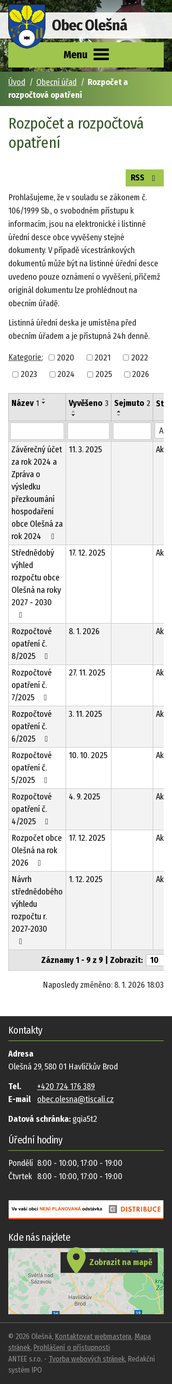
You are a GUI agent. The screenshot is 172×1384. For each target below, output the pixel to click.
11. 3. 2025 (85, 449)
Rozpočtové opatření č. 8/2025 (31, 643)
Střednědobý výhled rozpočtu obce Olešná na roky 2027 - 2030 (36, 583)
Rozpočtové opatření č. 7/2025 (31, 685)
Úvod (16, 82)
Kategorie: (25, 357)
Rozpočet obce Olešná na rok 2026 (36, 850)
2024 (66, 374)
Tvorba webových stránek (87, 1359)
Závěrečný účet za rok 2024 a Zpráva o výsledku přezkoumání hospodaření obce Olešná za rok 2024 (37, 492)
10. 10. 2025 (88, 755)
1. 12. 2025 (85, 879)
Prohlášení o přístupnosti (71, 1347)
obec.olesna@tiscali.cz (75, 1099)
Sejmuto (132, 403)
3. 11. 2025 (85, 714)
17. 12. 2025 (87, 553)
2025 (103, 374)
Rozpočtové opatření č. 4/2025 (31, 809)
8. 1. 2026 (84, 631)
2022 (139, 357)
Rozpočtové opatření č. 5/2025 (31, 767)
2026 (140, 374)
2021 (102, 357)
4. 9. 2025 (84, 797)
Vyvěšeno (88, 403)
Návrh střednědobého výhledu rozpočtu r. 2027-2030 (37, 909)
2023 (29, 374)
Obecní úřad (56, 82)
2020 (65, 357)
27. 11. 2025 (87, 673)
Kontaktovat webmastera (93, 1336)
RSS (145, 177)
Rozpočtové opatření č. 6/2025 (31, 726)
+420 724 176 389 (66, 1086)
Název (25, 403)
